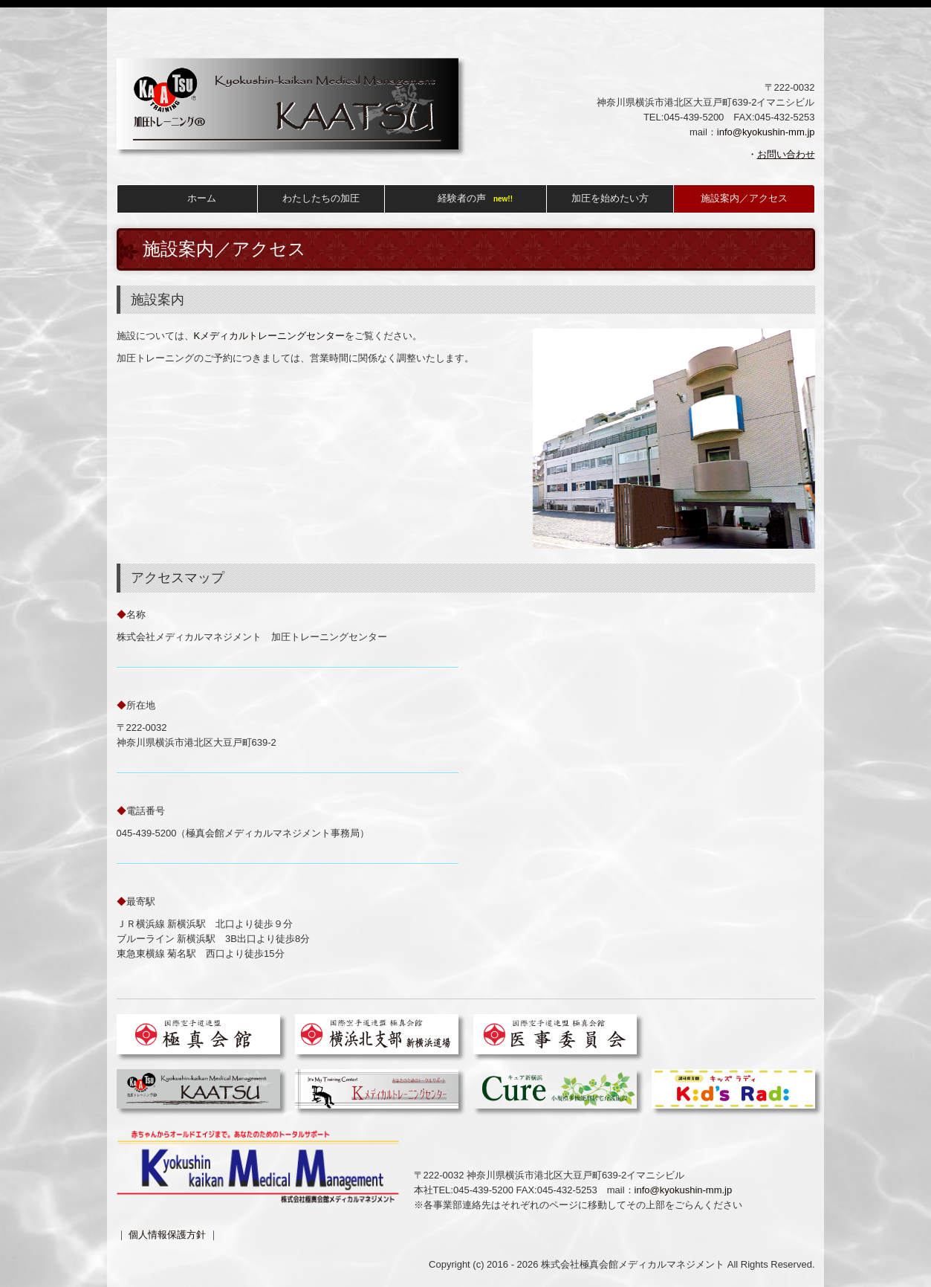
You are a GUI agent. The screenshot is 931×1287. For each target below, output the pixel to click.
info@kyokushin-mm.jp (766, 132)
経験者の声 (462, 198)
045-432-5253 (567, 1190)
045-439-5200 (694, 117)
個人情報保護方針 (167, 1234)
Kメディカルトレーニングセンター (270, 335)
